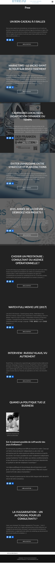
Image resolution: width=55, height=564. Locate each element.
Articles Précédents (12, 554)
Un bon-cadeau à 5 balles (27, 21)
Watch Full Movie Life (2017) (27, 307)
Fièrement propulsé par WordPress (27, 559)
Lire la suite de (29, 45)
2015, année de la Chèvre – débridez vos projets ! (27, 211)
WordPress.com (34, 560)
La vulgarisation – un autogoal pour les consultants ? (27, 516)
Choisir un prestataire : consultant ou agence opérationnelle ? (27, 260)
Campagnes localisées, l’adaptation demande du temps (27, 116)
